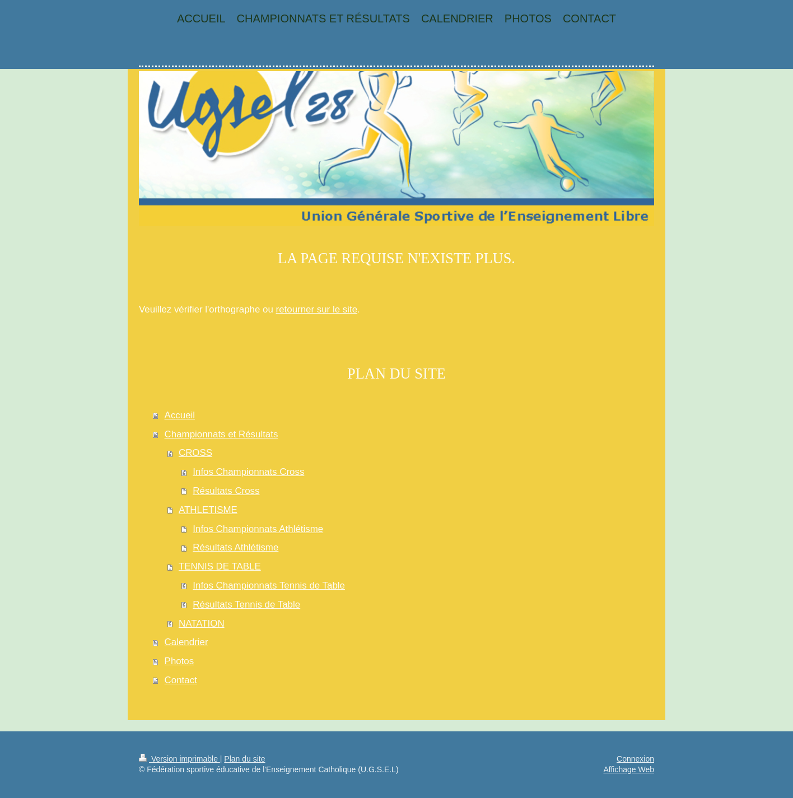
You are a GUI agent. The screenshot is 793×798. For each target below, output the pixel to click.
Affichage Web (628, 769)
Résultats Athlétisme (235, 547)
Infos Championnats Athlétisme (258, 529)
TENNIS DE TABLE (220, 566)
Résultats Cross (226, 491)
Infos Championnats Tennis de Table (269, 585)
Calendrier (186, 642)
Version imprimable (179, 758)
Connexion (635, 758)
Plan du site (244, 758)
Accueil (180, 415)
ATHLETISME (208, 510)
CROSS (195, 452)
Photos (179, 661)
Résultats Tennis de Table (246, 604)
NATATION (202, 623)
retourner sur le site (317, 309)
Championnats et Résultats (221, 434)
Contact (181, 680)
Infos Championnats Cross (248, 471)
